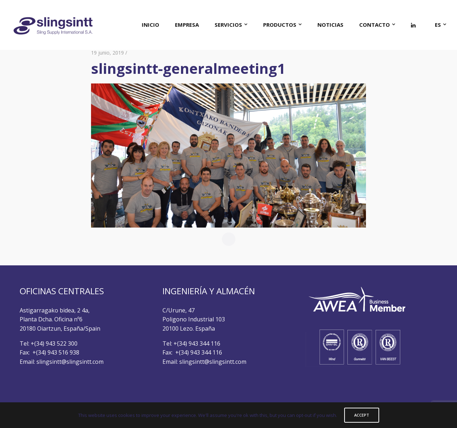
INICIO (150, 24)
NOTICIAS (330, 24)
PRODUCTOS (279, 24)
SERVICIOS (228, 24)
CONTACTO (374, 24)
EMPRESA (187, 24)
